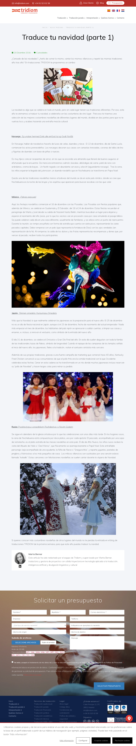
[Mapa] (129, 718)
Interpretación (93, 18)
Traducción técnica (41, 719)
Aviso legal (64, 704)
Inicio (45, 27)
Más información (67, 740)
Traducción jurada (77, 18)
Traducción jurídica (41, 713)
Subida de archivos (21, 637)
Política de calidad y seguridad (67, 717)
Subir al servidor (48, 642)
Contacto (120, 18)
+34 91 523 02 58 (41, 3)
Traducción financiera (42, 710)
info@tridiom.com (20, 3)
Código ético (65, 707)
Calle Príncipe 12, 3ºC (91, 704)
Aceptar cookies (101, 740)
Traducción (62, 18)
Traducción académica (43, 716)
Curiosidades (41, 52)
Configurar (83, 740)
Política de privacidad (32, 675)
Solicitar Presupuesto (109, 686)
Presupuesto (115, 3)
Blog (100, 3)
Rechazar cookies (122, 740)
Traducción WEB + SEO (43, 722)
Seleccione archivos (25, 642)
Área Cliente (87, 3)
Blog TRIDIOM (56, 27)
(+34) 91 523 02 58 (90, 713)
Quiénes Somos (108, 18)
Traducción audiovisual (43, 704)
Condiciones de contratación (66, 711)
